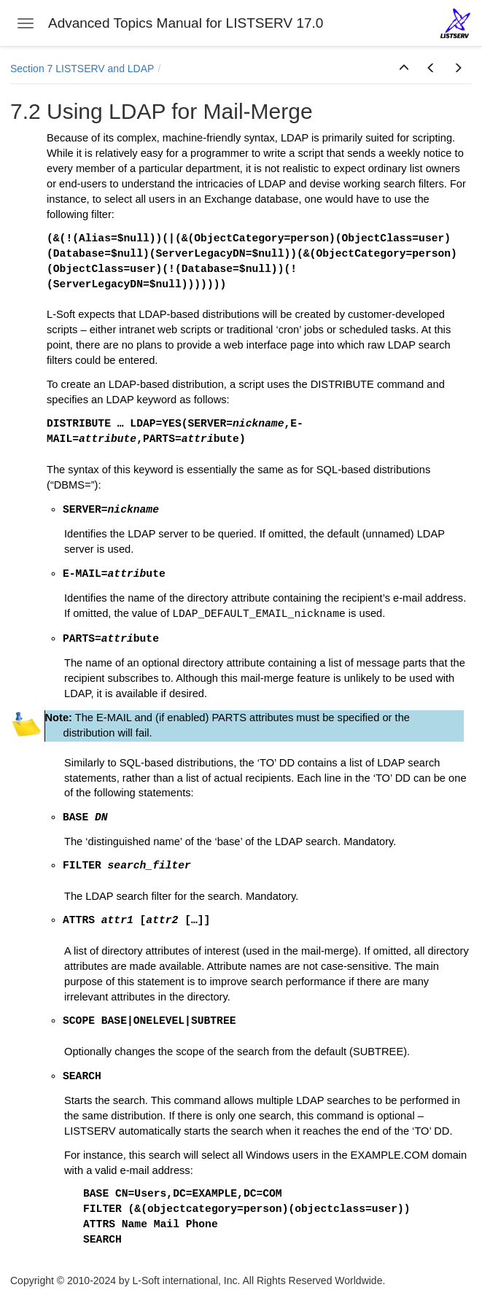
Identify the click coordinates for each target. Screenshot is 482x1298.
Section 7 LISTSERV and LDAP (82, 68)
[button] (404, 68)
